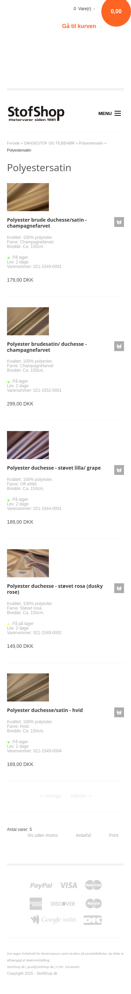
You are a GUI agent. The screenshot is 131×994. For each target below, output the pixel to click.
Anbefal (83, 835)
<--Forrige (50, 796)
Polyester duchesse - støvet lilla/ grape (54, 467)
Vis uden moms (43, 835)
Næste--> (81, 796)
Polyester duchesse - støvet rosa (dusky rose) (55, 589)
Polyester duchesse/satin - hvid (45, 710)
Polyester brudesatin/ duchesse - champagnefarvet (47, 347)
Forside (13, 143)
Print (113, 835)
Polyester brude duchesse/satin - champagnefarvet (47, 222)
